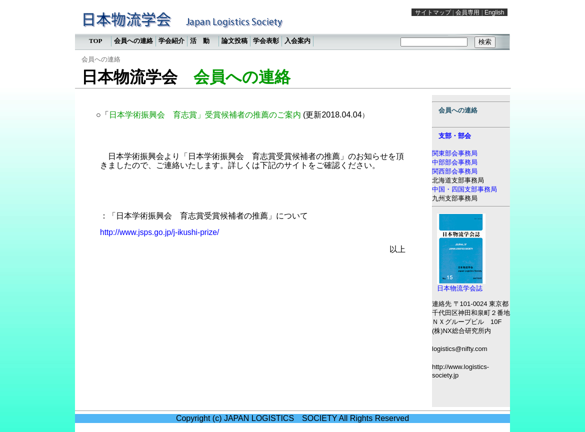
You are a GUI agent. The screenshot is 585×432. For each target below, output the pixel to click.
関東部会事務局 (455, 153)
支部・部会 (454, 136)
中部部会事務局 (455, 162)
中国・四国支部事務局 (464, 189)
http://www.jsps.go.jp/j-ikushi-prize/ (159, 232)
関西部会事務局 (455, 171)
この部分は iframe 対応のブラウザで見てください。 (292, 27)
